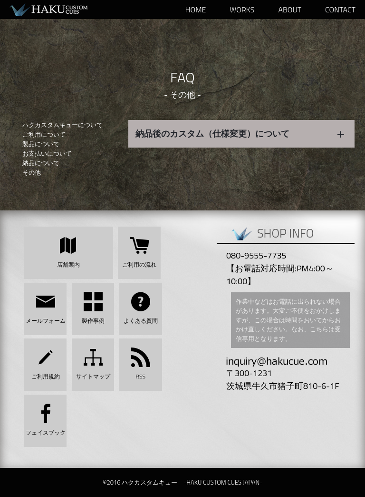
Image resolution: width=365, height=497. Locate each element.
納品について (40, 163)
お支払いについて (47, 153)
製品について (40, 144)
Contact (340, 9)
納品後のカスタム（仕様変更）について (240, 133)
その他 (31, 172)
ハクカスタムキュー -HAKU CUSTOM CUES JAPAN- (57, 9)
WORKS (242, 9)
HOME (195, 9)
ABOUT (289, 9)
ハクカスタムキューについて (62, 124)
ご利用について (44, 134)
